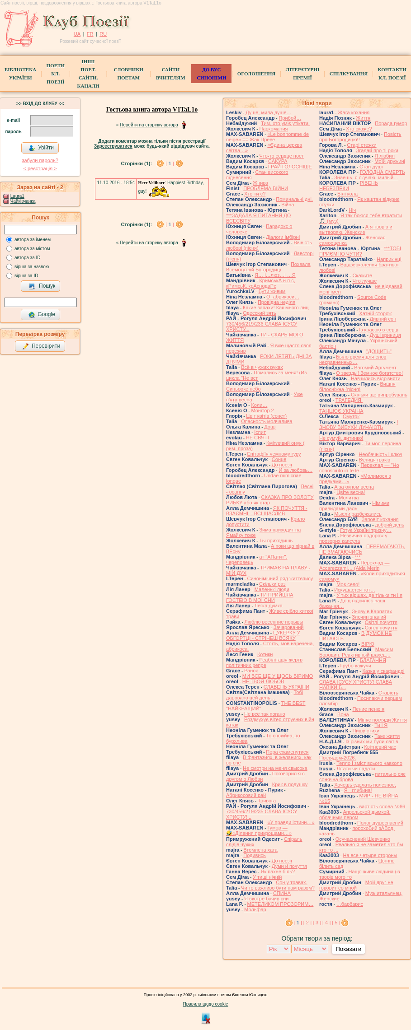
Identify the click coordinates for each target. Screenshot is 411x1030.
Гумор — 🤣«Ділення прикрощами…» (259, 830)
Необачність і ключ (380, 454)
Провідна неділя (276, 302)
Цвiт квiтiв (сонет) (266, 416)
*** (358, 557)
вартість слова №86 (382, 806)
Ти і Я (380, 725)
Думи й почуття (289, 866)
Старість (388, 692)
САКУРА (278, 161)
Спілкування (349, 73)
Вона (343, 714)
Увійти (41, 148)
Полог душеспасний (380, 822)
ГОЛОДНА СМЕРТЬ (382, 172)
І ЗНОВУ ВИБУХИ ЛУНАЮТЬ (358, 424)
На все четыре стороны (370, 855)
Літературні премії (302, 73)
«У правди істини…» (290, 822)
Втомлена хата (260, 850)
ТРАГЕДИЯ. (349, 400)
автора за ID (27, 257)
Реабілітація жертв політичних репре (264, 662)
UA (77, 34)
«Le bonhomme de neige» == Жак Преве (267, 136)
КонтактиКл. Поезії (392, 73)
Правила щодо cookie (205, 1004)
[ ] (169, 163)
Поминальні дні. (294, 199)
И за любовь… (295, 470)
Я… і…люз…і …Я (275, 275)
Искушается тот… (354, 589)
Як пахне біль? (277, 871)
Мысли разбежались (358, 514)
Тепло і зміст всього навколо (369, 763)
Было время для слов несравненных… (352, 359)
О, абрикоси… (282, 296)
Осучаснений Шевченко (362, 839)
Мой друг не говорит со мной (356, 885)
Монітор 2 (262, 410)
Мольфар (255, 909)
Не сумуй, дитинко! (341, 438)
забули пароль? (40, 160)
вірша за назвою (31, 266)
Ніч (352, 210)
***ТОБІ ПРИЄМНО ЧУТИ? (360, 251)
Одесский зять (259, 313)
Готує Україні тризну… (366, 530)
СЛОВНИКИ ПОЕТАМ (128, 73)
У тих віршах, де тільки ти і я (369, 595)
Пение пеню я (368, 709)
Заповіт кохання (380, 519)
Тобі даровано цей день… (264, 695)
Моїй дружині (389, 161)
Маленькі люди (272, 589)
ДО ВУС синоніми (211, 73)
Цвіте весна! (350, 492)
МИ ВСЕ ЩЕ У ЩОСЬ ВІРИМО (277, 676)
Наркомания (273, 128)
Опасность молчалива (267, 421)
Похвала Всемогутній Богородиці (268, 266)
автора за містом (32, 248)
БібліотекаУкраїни (20, 73)
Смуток (351, 416)
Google (41, 314)
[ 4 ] (326, 922)
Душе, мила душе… (268, 112)
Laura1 (17, 196)
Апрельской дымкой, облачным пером (355, 814)
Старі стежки (361, 145)
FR (90, 34)
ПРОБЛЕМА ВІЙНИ (265, 188)
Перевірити (41, 346)
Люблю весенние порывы (274, 622)
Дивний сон (383, 319)
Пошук (42, 286)
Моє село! (347, 584)
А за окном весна (354, 486)
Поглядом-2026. (337, 757)
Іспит (260, 432)
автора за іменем (32, 239)
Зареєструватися (113, 146)
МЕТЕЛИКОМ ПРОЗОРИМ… (280, 904)
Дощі (269, 426)
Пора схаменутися (287, 752)
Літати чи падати (355, 768)
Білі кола (347, 193)
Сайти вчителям (170, 73)
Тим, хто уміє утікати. (285, 123)
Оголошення (256, 73)
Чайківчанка (23, 201)
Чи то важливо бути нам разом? (278, 887)
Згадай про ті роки (377, 150)
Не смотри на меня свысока (275, 768)
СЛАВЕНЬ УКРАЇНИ (286, 687)
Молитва (349, 497)
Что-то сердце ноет (281, 155)
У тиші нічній (267, 877)
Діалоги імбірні (283, 237)
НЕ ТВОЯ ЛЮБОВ (263, 681)
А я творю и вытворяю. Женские (355, 229)
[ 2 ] (307, 922)
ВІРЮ (367, 644)
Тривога (267, 800)
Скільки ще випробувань (379, 394)
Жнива (260, 183)
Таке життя (387, 736)
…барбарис (349, 904)
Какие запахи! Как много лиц (276, 307)
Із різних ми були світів (371, 741)
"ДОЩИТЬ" (379, 351)
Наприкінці (389, 259)
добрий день (389, 524)
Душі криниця (385, 335)
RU (103, 34)
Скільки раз (272, 584)
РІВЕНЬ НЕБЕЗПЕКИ (348, 185)
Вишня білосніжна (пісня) (357, 386)
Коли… (259, 405)
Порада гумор (391, 123)
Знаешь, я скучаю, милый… (366, 177)
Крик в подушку (289, 784)
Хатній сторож (375, 313)
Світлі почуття (381, 622)
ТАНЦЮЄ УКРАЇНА (341, 411)
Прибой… (290, 118)
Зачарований (289, 627)
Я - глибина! (358, 790)
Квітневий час (380, 747)
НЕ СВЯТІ (257, 437)
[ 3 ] (317, 922)
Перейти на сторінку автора (149, 124)
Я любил (384, 155)
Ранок (251, 670)
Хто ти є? (254, 193)
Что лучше (364, 281)
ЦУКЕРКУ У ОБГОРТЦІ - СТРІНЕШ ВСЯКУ (263, 635)
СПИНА (282, 893)
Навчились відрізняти (376, 378)
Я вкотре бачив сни (266, 898)
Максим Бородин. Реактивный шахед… (356, 652)
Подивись (254, 855)
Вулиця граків (374, 459)
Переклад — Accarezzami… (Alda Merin (354, 565)
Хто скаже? (359, 128)
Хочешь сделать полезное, (365, 785)
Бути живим (272, 291)
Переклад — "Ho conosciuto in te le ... (359, 467)
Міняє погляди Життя (382, 719)
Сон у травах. (291, 882)
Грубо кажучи (355, 665)
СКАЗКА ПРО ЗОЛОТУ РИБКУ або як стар (270, 499)
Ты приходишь (276, 540)
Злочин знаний (369, 617)
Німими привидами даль (354, 505)
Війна (287, 204)
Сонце (279, 459)
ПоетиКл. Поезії (56, 73)
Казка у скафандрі (383, 671)
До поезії (282, 464)
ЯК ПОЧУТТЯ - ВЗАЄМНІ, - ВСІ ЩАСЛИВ (266, 510)
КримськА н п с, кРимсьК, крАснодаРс (260, 283)
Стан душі (371, 166)
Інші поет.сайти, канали (88, 74)
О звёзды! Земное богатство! (369, 373)
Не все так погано (264, 714)
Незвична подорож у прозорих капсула (353, 538)
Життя (363, 118)
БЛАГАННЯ (373, 660)
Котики (265, 654)
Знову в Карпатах (372, 611)
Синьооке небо (243, 388)
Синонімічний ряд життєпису (280, 578)
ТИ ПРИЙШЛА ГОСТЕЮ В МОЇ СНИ (259, 597)
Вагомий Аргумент (375, 367)
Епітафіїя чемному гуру (274, 454)
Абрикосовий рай (246, 795)
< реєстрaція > (40, 168)
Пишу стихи (365, 730)
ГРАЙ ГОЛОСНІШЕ (290, 166)
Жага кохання (353, 112)
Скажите (362, 275)
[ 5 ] (336, 922)
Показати (348, 949)
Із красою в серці (378, 329)
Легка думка (269, 605)
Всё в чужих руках (262, 367)
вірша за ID (26, 275)
